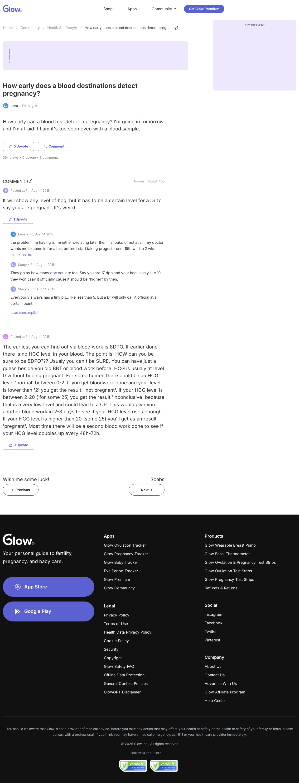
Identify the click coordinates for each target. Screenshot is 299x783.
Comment (54, 146)
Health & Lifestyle (62, 27)
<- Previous (21, 490)
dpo (53, 273)
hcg (62, 200)
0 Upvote (18, 146)
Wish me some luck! (26, 479)
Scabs (157, 479)
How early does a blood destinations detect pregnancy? (131, 27)
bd (30, 255)
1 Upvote (18, 219)
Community (30, 27)
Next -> (146, 490)
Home (8, 27)
